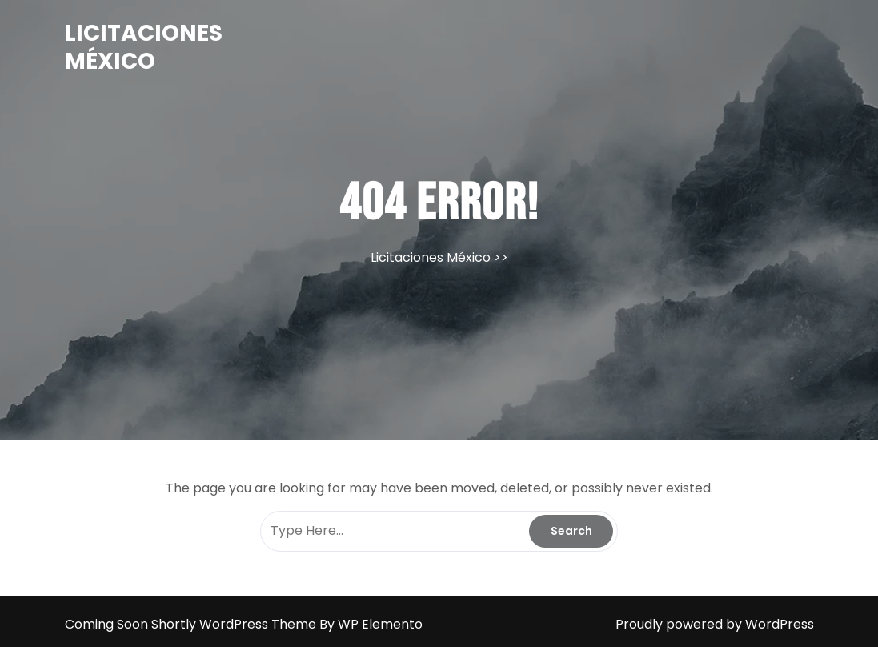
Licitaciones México (144, 47)
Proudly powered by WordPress (714, 624)
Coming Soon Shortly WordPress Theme (192, 624)
